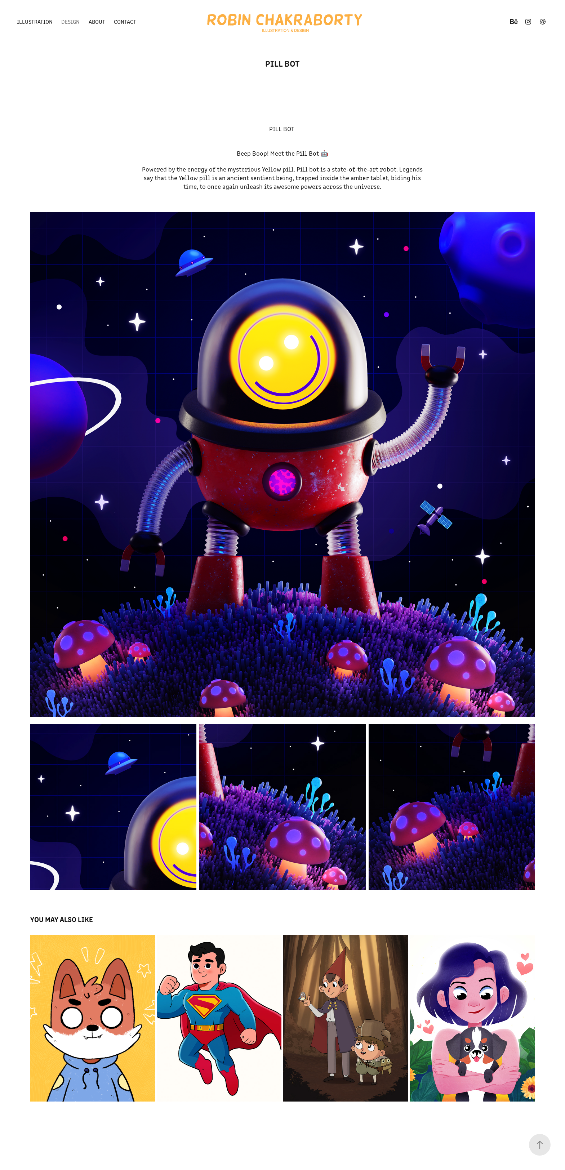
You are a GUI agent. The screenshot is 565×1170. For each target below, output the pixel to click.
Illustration (35, 21)
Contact (125, 21)
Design (70, 21)
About (97, 21)
